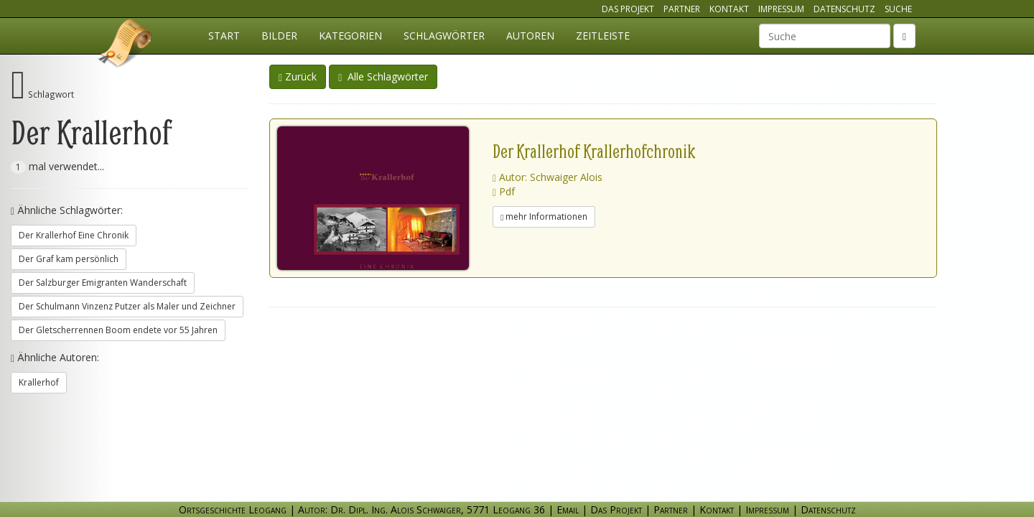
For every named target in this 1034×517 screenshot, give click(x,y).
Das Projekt (628, 9)
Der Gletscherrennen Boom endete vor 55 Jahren (118, 330)
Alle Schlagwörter (383, 76)
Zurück (298, 76)
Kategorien (350, 35)
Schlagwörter (444, 35)
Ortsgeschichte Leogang (125, 45)
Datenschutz (844, 9)
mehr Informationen (543, 216)
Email (567, 509)
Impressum (781, 9)
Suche (898, 9)
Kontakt (729, 9)
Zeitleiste (603, 35)
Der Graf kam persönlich (68, 259)
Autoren (530, 35)
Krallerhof (39, 382)
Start (224, 35)
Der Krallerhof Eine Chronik (74, 235)
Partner (681, 9)
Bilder (279, 35)
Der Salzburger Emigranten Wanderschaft (103, 282)
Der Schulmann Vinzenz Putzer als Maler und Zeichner (127, 306)
